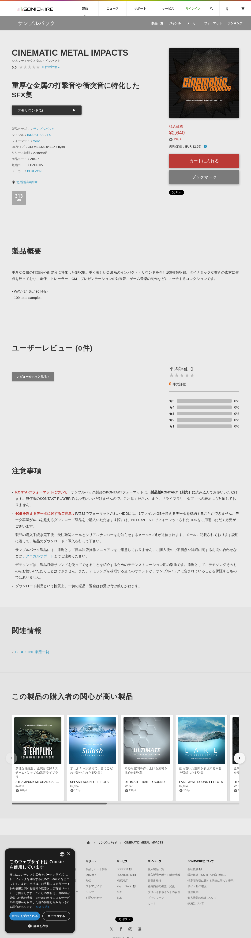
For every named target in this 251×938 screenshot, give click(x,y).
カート (152, 903)
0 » (51, 67)
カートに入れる (204, 161)
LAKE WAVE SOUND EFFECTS (201, 782)
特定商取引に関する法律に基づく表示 (210, 880)
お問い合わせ (94, 897)
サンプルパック (44, 128)
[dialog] (40, 890)
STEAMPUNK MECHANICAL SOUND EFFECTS (48, 782)
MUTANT (122, 880)
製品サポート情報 (96, 869)
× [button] (68, 854)
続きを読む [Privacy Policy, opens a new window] (43, 907)
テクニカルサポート (38, 556)
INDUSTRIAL (36, 135)
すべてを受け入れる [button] (25, 916)
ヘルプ (90, 892)
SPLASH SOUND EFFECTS (89, 782)
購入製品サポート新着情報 (164, 874)
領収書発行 (154, 880)
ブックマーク (204, 177)
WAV (36, 141)
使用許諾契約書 (24, 182)
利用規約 (192, 892)
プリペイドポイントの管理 (164, 892)
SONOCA (122, 869)
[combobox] (62, 854)
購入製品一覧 (156, 869)
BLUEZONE (35, 171)
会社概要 (192, 869)
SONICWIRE (35, 8)
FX (49, 135)
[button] (239, 758)
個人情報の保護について (202, 897)
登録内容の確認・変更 (161, 886)
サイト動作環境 (196, 886)
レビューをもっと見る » (32, 376)
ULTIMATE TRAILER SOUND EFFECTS (152, 782)
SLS (119, 897)
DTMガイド (93, 874)
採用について (195, 903)
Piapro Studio (124, 886)
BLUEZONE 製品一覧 (32, 652)
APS (119, 892)
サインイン (193, 8)
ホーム (88, 843)
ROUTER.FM (124, 874)
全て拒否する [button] (56, 916)
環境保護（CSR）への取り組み (206, 874)
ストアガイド (94, 886)
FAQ (88, 880)
